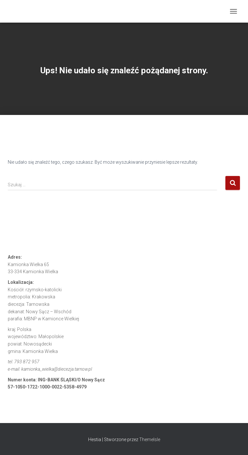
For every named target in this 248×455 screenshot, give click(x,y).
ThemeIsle (149, 439)
